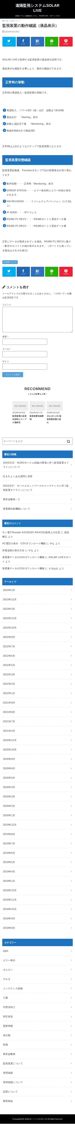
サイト (5, 362)
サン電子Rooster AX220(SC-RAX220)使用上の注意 (31, 532)
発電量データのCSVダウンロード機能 (23, 557)
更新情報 (8, 1026)
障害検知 (8, 1101)
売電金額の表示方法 (13, 550)
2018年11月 (10, 900)
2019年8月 (9, 834)
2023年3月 (9, 609)
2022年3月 (9, 674)
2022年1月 (9, 693)
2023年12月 (10, 599)
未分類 (6, 1035)
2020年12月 (10, 740)
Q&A (5, 951)
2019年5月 (9, 862)
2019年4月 (9, 872)
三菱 (5, 998)
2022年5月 (9, 665)
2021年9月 (9, 703)
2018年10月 (10, 909)
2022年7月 (9, 646)
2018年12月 (10, 890)
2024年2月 (9, 590)
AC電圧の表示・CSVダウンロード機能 (24, 543)
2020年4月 (9, 787)
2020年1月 (9, 815)
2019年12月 (10, 825)
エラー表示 (9, 960)
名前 (5, 337)
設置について (11, 262)
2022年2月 (9, 684)
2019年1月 (9, 881)
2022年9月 (9, 637)
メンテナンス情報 (13, 988)
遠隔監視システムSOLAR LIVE (37, 8)
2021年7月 (9, 721)
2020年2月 (9, 806)
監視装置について (13, 1063)
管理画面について (13, 1082)
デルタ (6, 979)
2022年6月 (9, 656)
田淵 (5, 1045)
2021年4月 (9, 731)
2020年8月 (9, 759)
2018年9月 (9, 918)
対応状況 (8, 1017)
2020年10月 (10, 749)
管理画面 (8, 1073)
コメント (6, 305)
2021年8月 (9, 712)
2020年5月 (9, 778)
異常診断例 (9, 1054)
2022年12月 (10, 618)
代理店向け (9, 1007)
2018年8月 (9, 928)
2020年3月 (9, 796)
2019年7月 (9, 843)
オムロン (8, 970)
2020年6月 (9, 768)
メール (6, 349)
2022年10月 (10, 628)
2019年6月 (9, 853)
